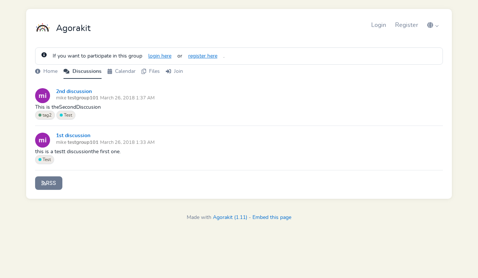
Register (406, 25)
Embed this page (271, 217)
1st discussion (73, 135)
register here (202, 56)
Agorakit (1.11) (230, 217)
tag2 (45, 115)
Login (378, 25)
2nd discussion (74, 91)
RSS (48, 183)
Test (66, 115)
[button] (433, 25)
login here (159, 56)
